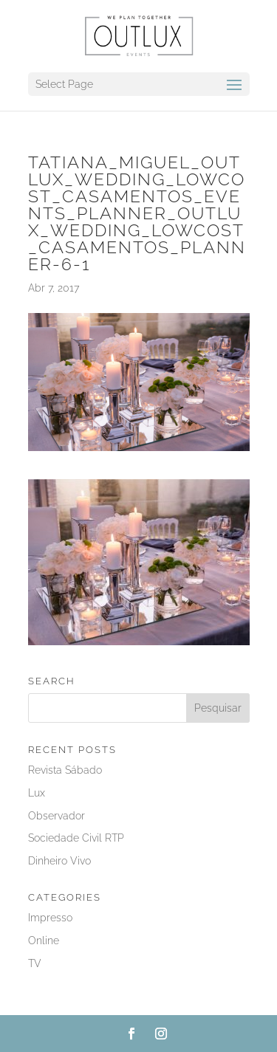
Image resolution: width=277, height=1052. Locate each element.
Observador (56, 816)
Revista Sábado (65, 770)
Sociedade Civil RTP (76, 838)
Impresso (50, 918)
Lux (36, 793)
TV (34, 963)
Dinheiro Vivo (59, 861)
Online (43, 940)
